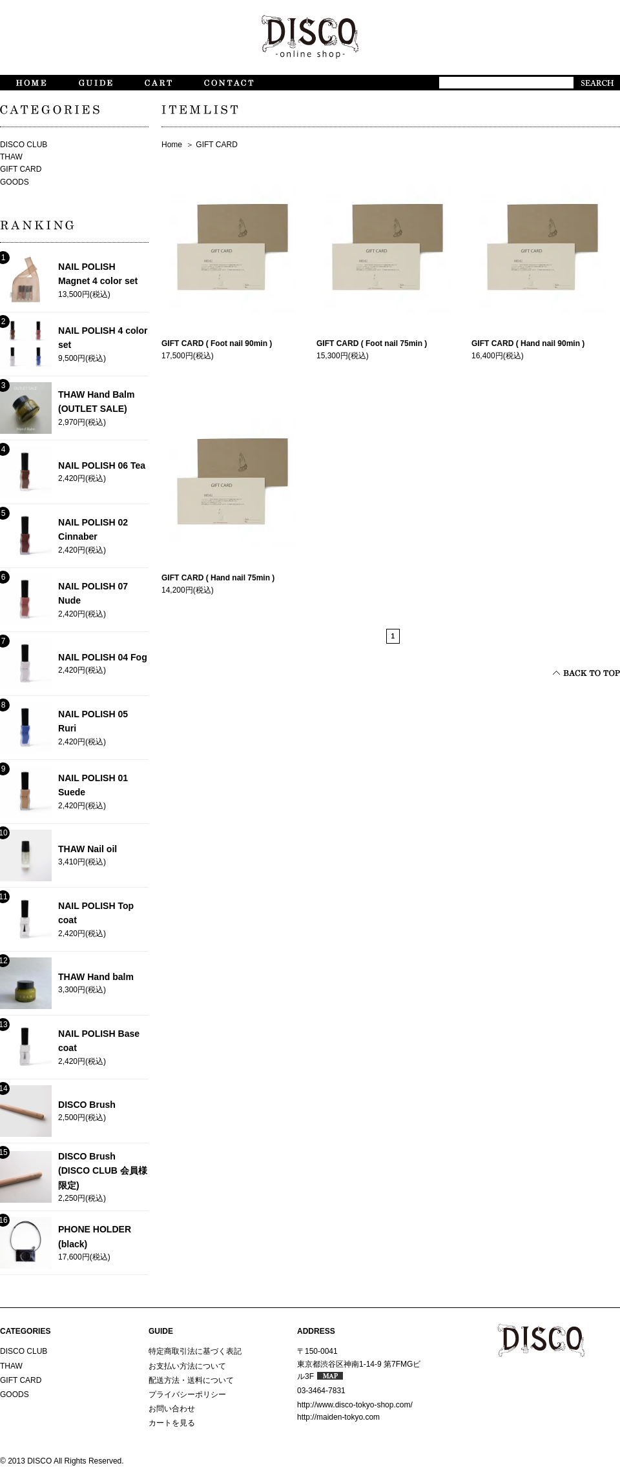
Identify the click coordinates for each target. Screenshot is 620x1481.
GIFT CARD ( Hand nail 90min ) (527, 343)
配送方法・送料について (191, 1380)
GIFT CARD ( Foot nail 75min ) (371, 343)
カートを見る (172, 1422)
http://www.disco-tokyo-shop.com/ (355, 1404)
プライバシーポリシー (187, 1394)
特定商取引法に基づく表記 (195, 1351)
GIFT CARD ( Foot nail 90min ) (216, 343)
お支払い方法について (187, 1366)
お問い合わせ (172, 1408)
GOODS (14, 182)
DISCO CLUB (23, 144)
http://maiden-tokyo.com (338, 1417)
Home (171, 144)
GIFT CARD (216, 144)
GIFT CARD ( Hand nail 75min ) (217, 577)
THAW (11, 156)
